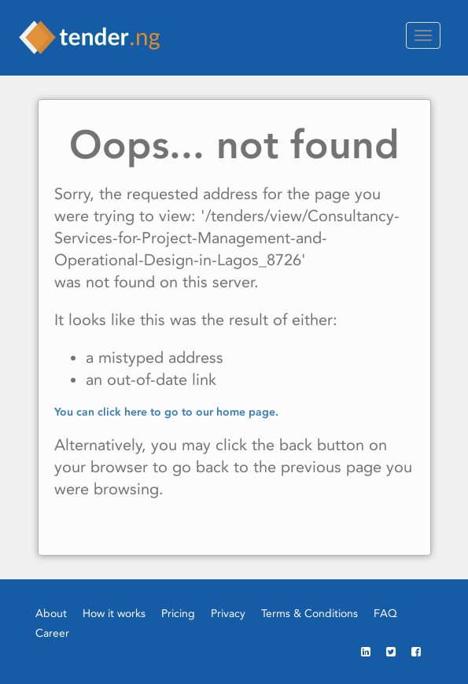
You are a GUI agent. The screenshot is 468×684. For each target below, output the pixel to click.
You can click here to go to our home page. (166, 412)
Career (52, 633)
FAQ (385, 613)
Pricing (178, 613)
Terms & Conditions (309, 613)
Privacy (228, 613)
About (51, 613)
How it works (114, 613)
